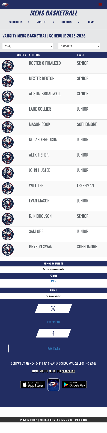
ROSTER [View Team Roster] (41, 22)
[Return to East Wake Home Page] (5, 4)
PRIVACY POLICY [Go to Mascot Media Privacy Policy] (29, 420)
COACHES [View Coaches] (66, 22)
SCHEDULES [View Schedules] (15, 22)
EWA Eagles (53, 348)
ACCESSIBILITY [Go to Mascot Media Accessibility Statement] (47, 420)
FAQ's (53, 281)
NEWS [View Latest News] (91, 22)
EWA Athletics (53, 321)
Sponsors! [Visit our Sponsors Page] (68, 371)
